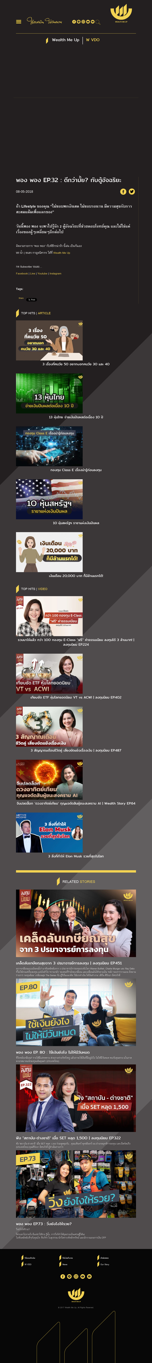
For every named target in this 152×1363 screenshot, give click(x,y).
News (64, 1264)
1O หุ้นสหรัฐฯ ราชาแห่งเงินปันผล (76, 523)
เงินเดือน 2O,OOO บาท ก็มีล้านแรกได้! (76, 575)
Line (32, 273)
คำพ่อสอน (104, 1257)
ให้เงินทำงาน (67, 1257)
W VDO (28, 1264)
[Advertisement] (76, 72)
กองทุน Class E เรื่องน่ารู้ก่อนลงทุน (76, 470)
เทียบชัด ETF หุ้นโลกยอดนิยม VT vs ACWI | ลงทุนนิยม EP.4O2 (76, 697)
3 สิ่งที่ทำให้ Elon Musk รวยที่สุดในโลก (76, 856)
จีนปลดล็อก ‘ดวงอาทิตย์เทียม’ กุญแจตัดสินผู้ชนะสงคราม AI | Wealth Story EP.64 (76, 803)
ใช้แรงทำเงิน (30, 1257)
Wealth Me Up (61, 252)
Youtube (42, 273)
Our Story (104, 1264)
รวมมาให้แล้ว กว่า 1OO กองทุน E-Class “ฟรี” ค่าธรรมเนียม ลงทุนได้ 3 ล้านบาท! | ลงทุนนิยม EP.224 (76, 642)
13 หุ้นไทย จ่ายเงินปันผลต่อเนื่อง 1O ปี (76, 417)
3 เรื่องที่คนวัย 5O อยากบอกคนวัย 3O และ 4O (76, 364)
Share (21, 298)
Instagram (55, 273)
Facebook (22, 273)
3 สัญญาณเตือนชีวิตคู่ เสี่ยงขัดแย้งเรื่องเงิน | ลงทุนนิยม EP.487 (76, 750)
